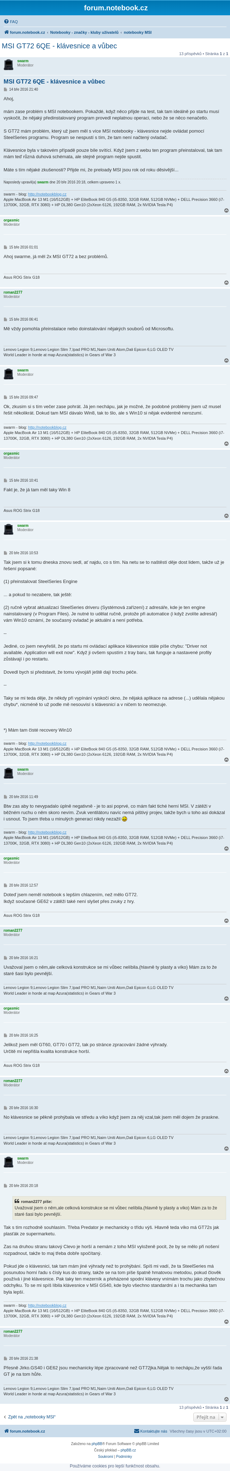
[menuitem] (11, 21)
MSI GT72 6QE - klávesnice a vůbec (59, 46)
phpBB (97, 1444)
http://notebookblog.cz (47, 194)
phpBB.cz (128, 1450)
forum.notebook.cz (116, 8)
